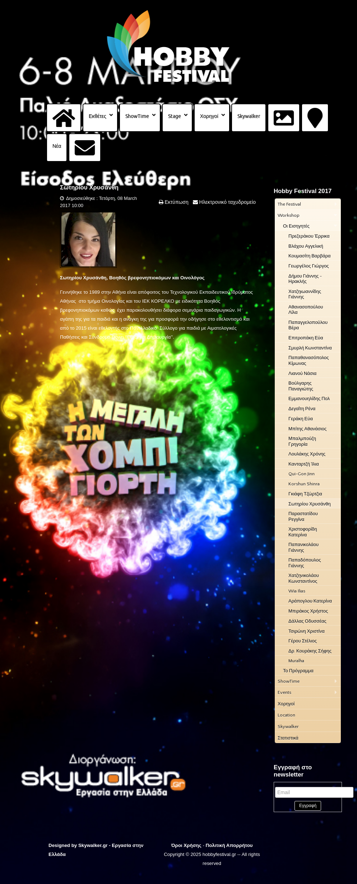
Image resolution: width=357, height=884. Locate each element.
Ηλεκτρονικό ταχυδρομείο (227, 202)
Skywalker (248, 116)
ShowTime (137, 116)
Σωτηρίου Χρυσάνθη (89, 187)
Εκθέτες (97, 116)
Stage (174, 116)
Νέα (56, 146)
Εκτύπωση (176, 202)
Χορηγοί (209, 116)
